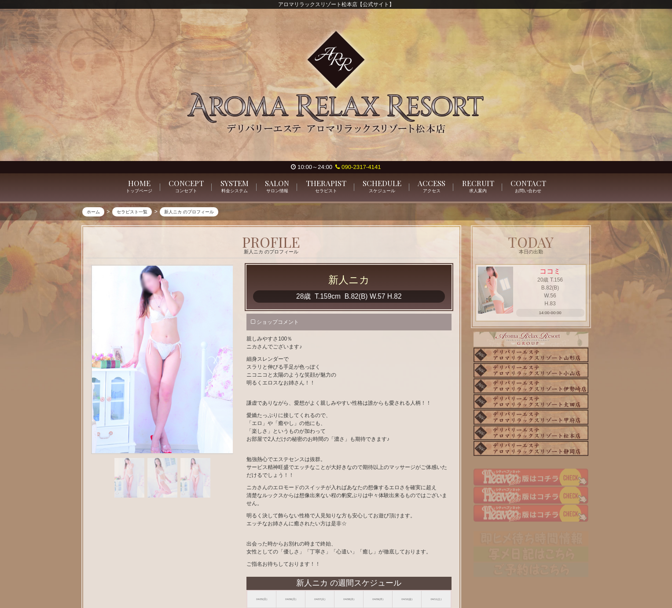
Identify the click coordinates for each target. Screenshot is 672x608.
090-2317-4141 (358, 167)
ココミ (550, 271)
